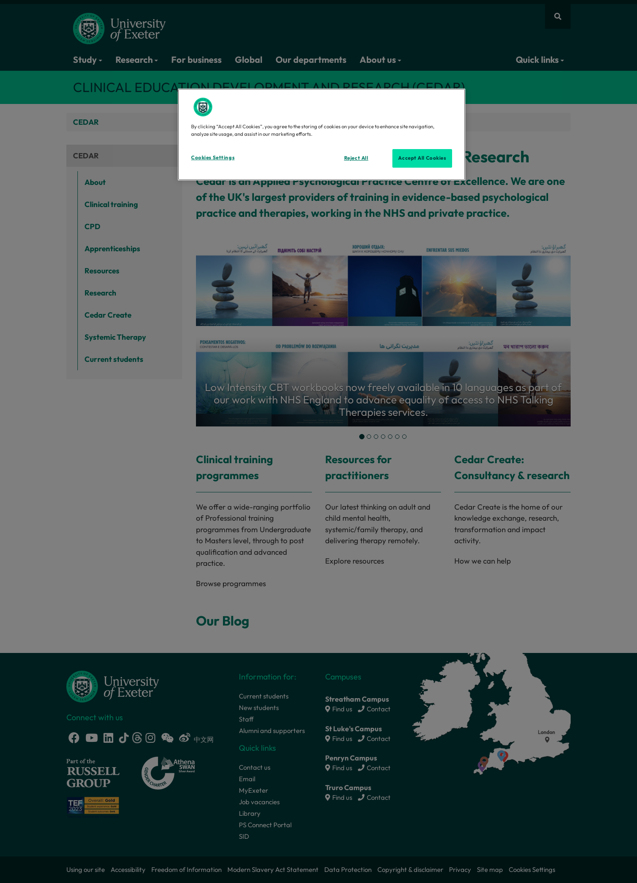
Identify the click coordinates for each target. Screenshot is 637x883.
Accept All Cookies (422, 158)
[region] (321, 134)
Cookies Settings (212, 157)
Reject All (356, 158)
